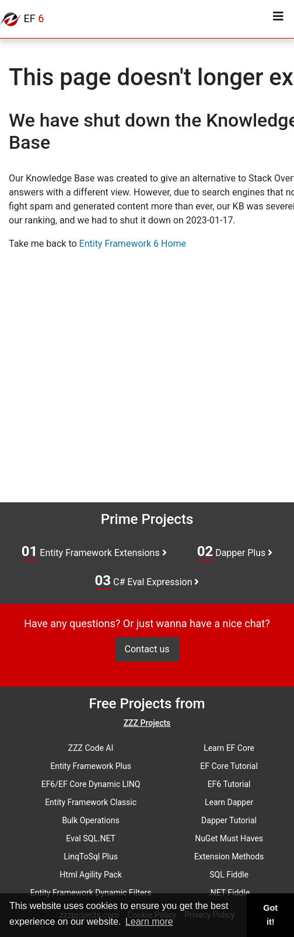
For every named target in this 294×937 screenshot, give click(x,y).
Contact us (147, 649)
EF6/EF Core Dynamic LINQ (91, 784)
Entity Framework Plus (90, 766)
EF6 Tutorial (229, 784)
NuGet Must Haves (229, 838)
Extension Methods (229, 856)
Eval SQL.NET (91, 838)
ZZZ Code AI (90, 748)
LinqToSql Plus (91, 856)
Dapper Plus (235, 552)
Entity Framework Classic (90, 802)
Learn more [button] (149, 921)
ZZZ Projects (147, 723)
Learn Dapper (229, 802)
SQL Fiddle (229, 874)
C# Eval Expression (147, 581)
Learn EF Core (229, 748)
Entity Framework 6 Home (132, 243)
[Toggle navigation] (278, 19)
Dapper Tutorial (229, 820)
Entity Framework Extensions (94, 552)
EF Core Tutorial (229, 766)
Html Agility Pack (90, 874)
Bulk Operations (90, 820)
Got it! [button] (270, 914)
